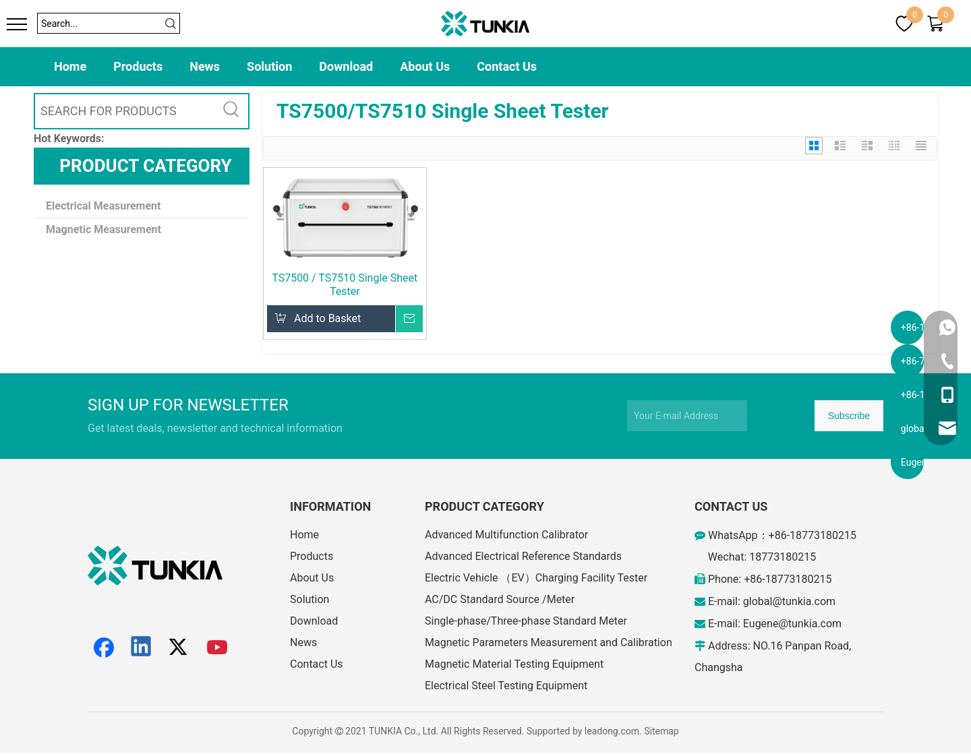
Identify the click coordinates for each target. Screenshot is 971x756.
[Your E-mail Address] (687, 415)
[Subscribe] (849, 415)
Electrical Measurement (103, 205)
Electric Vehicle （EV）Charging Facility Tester (536, 577)
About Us (425, 66)
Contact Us (507, 66)
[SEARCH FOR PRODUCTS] (124, 111)
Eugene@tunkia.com (792, 623)
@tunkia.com (803, 601)
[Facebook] (104, 647)
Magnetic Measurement (103, 229)
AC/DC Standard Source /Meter (500, 599)
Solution (269, 66)
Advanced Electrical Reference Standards (523, 556)
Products (138, 66)
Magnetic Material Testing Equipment (514, 664)
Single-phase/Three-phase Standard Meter (526, 621)
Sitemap (661, 731)
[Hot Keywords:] (231, 111)
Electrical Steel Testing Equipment (506, 685)
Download (346, 66)
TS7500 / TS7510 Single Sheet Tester (344, 285)
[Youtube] (218, 647)
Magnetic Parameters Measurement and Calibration (548, 642)
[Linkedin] (141, 647)
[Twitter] (180, 647)
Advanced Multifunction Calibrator (506, 534)
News (204, 66)
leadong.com (612, 731)
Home (70, 66)
